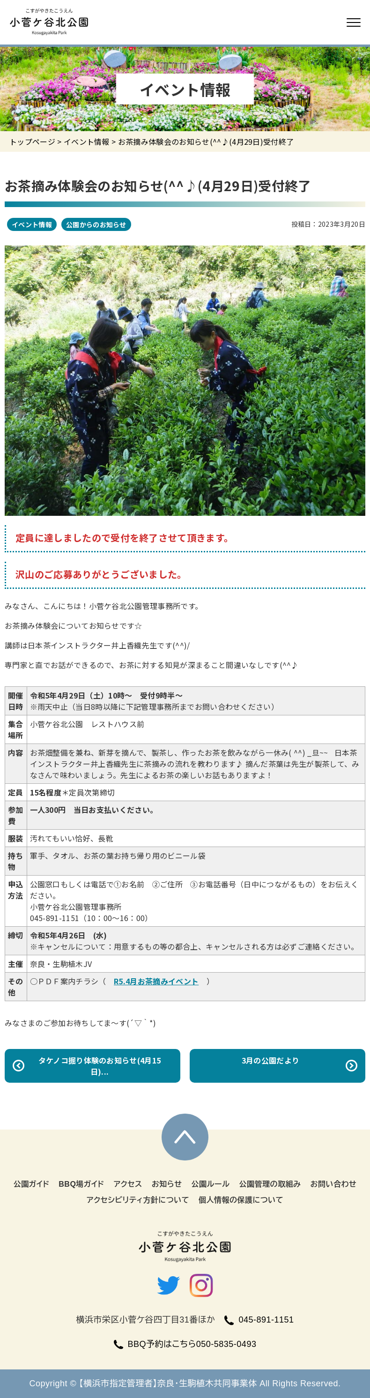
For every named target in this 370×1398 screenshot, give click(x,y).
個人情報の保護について (241, 1200)
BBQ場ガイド (81, 1184)
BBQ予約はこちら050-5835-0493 (185, 1344)
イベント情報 (87, 141)
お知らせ (167, 1184)
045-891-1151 (259, 1319)
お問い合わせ (333, 1184)
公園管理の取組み (270, 1184)
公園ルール (211, 1184)
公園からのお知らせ (96, 224)
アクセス (127, 1184)
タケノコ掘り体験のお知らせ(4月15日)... (99, 1066)
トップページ (32, 141)
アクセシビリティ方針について (138, 1200)
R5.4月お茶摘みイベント (156, 981)
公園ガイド (32, 1184)
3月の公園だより (271, 1060)
